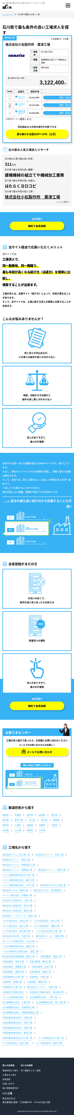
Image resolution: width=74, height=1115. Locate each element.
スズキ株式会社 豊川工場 (15, 925)
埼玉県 (54, 814)
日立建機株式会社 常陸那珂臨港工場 (20, 1012)
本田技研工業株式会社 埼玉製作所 (47, 992)
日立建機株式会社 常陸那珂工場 (18, 1007)
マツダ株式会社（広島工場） (16, 1043)
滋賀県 (30, 825)
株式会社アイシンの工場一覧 (16, 854)
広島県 (5, 830)
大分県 (42, 830)
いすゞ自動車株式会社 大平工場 (18, 885)
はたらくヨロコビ (22, 97)
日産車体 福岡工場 (37, 981)
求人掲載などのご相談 (31, 1070)
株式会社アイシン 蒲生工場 (16, 859)
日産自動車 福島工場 (51, 956)
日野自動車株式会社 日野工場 (17, 1017)
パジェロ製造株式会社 (13, 997)
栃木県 (30, 814)
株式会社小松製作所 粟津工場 (32, 197)
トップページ (7, 14)
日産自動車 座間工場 (13, 971)
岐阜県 (44, 819)
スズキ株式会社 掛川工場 (46, 920)
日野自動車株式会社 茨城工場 (17, 1027)
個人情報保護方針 (10, 1088)
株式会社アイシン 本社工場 (49, 854)
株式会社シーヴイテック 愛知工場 (19, 915)
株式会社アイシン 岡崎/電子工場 (18, 864)
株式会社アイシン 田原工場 (52, 869)
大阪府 (54, 825)
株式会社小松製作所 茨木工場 (17, 905)
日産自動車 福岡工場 (40, 971)
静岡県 (56, 819)
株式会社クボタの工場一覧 (53, 885)
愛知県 (5, 825)
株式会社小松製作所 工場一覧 (17, 900)
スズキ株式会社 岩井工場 (15, 920)
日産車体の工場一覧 (12, 986)
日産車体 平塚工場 (39, 976)
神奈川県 (19, 819)
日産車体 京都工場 (12, 981)
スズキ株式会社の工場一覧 (48, 930)
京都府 (42, 825)
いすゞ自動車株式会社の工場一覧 (18, 874)
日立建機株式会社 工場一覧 (43, 997)
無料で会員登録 (37, 226)
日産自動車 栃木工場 (13, 961)
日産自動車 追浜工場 (42, 966)
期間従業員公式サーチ (22, 113)
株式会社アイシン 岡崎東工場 (17, 869)
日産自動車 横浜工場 (40, 961)
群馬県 (42, 814)
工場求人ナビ (22, 105)
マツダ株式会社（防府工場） (50, 1043)
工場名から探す (9, 1074)
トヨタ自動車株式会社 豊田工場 (18, 946)
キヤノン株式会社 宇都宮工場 (17, 895)
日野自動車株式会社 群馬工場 (17, 1032)
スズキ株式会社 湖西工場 (46, 925)
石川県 (32, 819)
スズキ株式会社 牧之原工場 (16, 930)
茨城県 (18, 814)
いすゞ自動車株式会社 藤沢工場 (18, 880)
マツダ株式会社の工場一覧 (51, 1037)
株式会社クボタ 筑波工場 (15, 890)
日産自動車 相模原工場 (14, 966)
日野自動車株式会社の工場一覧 (17, 1037)
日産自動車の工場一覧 (13, 976)
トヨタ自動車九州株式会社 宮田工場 (20, 951)
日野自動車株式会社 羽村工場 (17, 1022)
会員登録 (6, 1079)
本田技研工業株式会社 (13, 992)
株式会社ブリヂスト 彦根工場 (42, 986)
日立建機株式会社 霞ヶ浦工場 (51, 1002)
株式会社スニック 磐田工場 (50, 935)
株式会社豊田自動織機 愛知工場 (18, 956)
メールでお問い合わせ (39, 752)
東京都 (5, 819)
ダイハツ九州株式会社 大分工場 (18, 941)
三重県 (18, 825)
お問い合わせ (8, 1083)
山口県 (18, 830)
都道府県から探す (10, 1070)
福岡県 (30, 830)
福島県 (5, 814)
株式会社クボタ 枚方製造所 (47, 890)
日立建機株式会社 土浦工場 (16, 1002)
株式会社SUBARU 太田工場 (16, 935)
